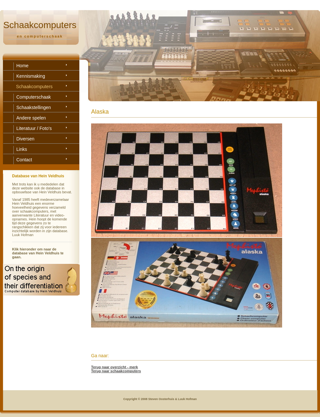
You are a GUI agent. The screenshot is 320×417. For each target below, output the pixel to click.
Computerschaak (33, 97)
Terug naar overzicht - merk (114, 367)
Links (21, 149)
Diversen (25, 138)
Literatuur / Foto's (34, 128)
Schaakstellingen (33, 107)
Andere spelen (31, 117)
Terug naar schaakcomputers (116, 371)
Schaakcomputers (34, 86)
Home (22, 65)
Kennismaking (30, 76)
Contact (24, 159)
